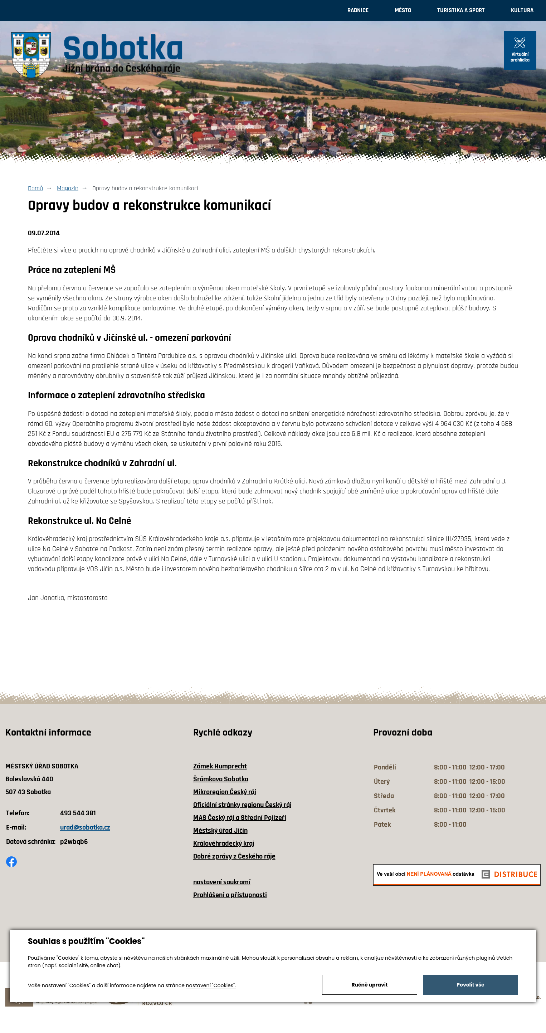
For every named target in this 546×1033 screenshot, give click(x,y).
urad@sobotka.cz (85, 827)
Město (403, 10)
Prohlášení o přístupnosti (230, 895)
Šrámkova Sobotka (220, 779)
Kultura (522, 10)
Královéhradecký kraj (223, 843)
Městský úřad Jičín (220, 830)
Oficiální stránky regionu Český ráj (242, 805)
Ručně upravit (369, 984)
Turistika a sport (461, 10)
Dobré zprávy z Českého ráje (234, 856)
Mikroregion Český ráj (224, 792)
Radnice (358, 10)
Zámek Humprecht (220, 766)
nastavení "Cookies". (211, 985)
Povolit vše (470, 984)
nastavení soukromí (221, 882)
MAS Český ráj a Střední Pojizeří (239, 817)
